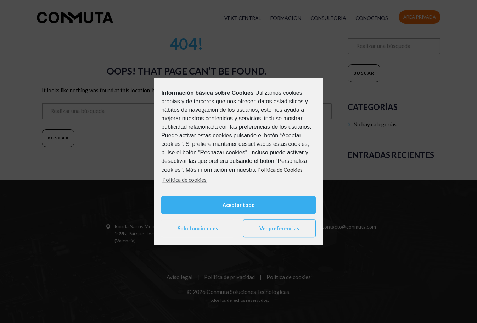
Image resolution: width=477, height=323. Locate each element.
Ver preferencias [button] (279, 228)
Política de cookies (184, 179)
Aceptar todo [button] (239, 205)
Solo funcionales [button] (198, 228)
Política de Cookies (280, 169)
